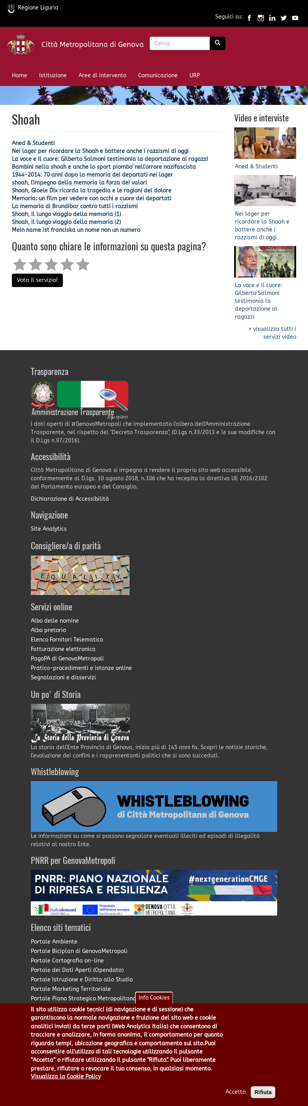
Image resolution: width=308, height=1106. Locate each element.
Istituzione (53, 75)
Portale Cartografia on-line (67, 960)
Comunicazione (158, 75)
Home (19, 75)
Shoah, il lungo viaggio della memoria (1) (66, 214)
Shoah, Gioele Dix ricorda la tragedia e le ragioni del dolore (91, 190)
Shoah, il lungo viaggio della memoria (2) (66, 222)
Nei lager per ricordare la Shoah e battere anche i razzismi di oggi (100, 151)
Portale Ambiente (54, 941)
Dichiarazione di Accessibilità (70, 499)
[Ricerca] (217, 43)
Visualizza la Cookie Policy (66, 1083)
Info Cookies (154, 1004)
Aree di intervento (102, 75)
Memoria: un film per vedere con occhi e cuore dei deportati (91, 198)
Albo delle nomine (55, 620)
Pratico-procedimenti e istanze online (81, 668)
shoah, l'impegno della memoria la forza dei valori (79, 182)
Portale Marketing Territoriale (71, 989)
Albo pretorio (48, 630)
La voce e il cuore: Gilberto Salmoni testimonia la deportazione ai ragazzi (110, 159)
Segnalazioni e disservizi (63, 677)
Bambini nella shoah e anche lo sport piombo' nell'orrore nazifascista (104, 167)
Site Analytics (49, 529)
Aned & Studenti (33, 143)
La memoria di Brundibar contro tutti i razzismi (75, 206)
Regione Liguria (33, 7)
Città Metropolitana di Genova (92, 44)
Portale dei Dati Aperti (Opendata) (77, 970)
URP (195, 75)
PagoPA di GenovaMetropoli (67, 658)
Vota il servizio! (37, 280)
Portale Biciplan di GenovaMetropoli (79, 951)
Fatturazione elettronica (63, 649)
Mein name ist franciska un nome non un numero (76, 230)
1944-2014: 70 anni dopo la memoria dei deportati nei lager (92, 175)
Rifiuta (263, 1098)
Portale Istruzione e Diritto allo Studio (82, 979)
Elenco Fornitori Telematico (67, 639)
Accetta (235, 1098)
